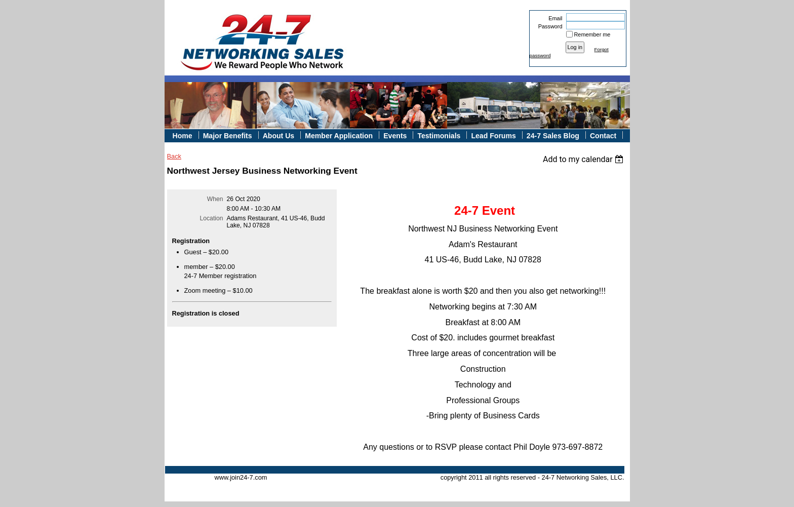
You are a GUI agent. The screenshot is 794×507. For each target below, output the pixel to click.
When (215, 199)
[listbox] (584, 159)
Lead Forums (493, 136)
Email (553, 18)
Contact (603, 136)
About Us (279, 136)
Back (174, 156)
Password (548, 26)
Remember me (592, 34)
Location (211, 218)
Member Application (339, 136)
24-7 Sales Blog (553, 136)
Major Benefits (227, 136)
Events (395, 136)
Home (182, 136)
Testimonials (438, 136)
